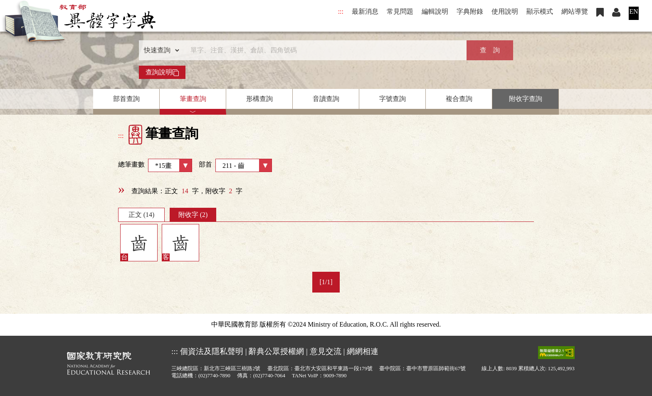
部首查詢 (126, 98)
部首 (235, 165)
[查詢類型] (159, 50)
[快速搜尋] (323, 50)
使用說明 (504, 11)
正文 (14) (141, 214)
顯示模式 (539, 11)
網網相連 (362, 351)
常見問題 (400, 11)
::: (340, 11)
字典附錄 (470, 11)
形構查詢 (259, 98)
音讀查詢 (326, 98)
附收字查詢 (525, 98)
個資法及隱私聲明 (211, 351)
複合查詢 (459, 98)
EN (633, 11)
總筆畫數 (155, 165)
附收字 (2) (193, 214)
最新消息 (365, 11)
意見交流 (325, 351)
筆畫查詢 (193, 98)
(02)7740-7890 (214, 376)
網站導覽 (574, 11)
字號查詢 (392, 98)
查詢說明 (162, 72)
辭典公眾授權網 (276, 351)
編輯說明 (435, 11)
